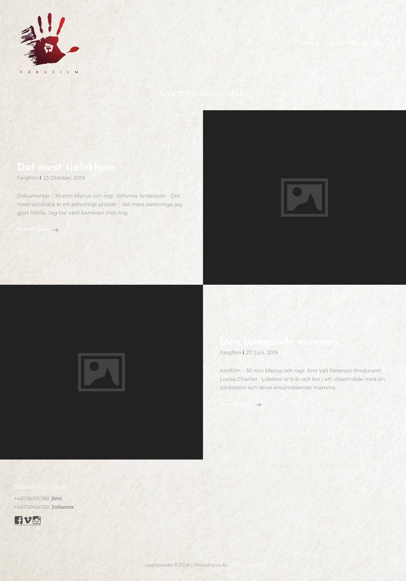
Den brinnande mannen (278, 342)
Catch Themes (245, 565)
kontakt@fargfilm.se (40, 486)
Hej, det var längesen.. (356, 43)
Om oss (309, 43)
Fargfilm (27, 178)
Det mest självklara (65, 167)
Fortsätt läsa (37, 230)
